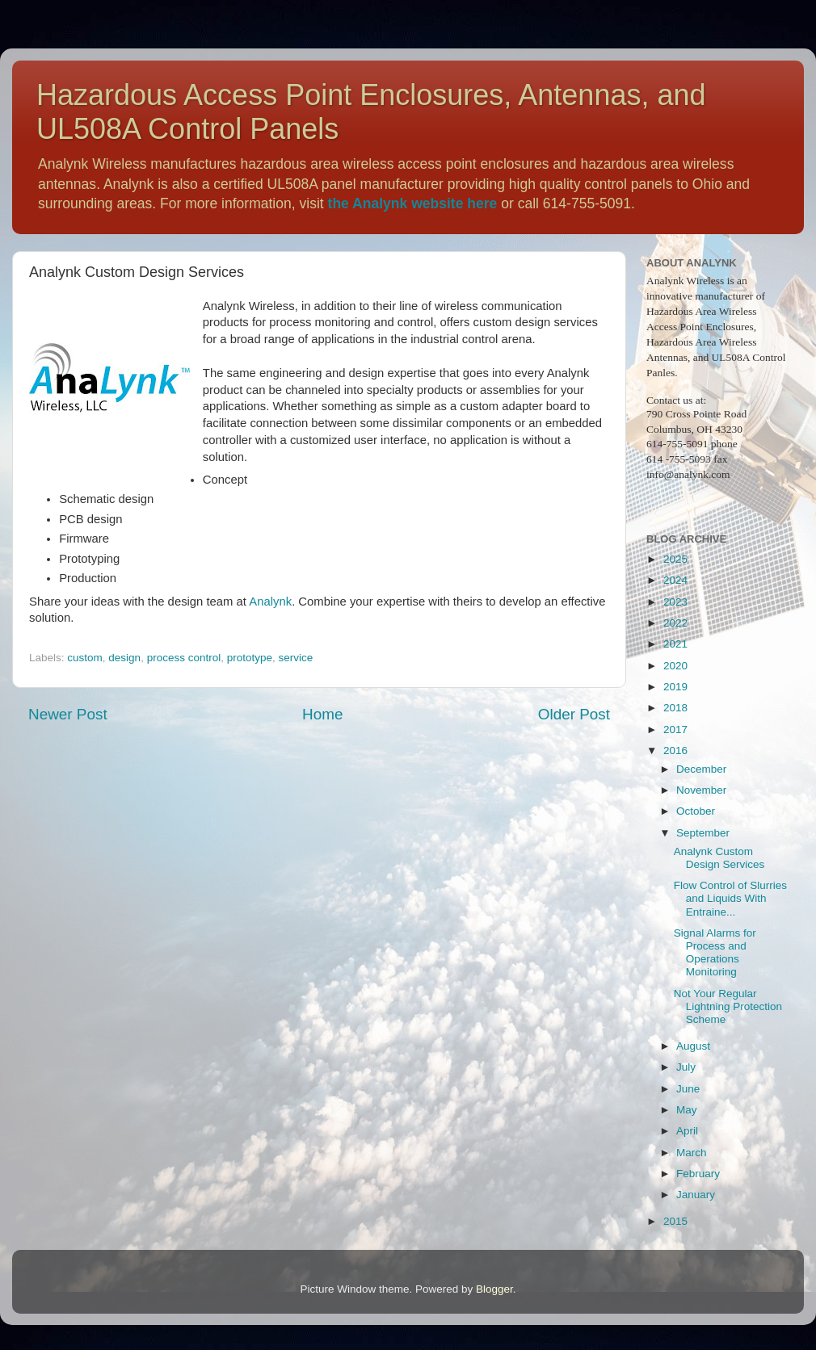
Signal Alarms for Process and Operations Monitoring (715, 953)
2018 (675, 708)
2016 (675, 750)
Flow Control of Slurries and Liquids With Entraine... (730, 898)
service (296, 658)
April (687, 1131)
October (695, 811)
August (693, 1046)
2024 (675, 580)
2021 (675, 644)
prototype (249, 658)
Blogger (494, 1289)
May (686, 1110)
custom (85, 658)
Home (322, 714)
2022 (675, 623)
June (688, 1089)
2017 (675, 729)
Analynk (270, 601)
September (703, 833)
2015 (675, 1221)
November (701, 790)
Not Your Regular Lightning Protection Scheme (728, 1006)
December (701, 769)
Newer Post (67, 714)
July (686, 1067)
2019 (675, 687)
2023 (675, 602)
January (695, 1195)
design (124, 658)
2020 (675, 666)
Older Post (574, 714)
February (698, 1174)
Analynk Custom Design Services (719, 857)
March (691, 1153)
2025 (675, 559)
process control (184, 658)
